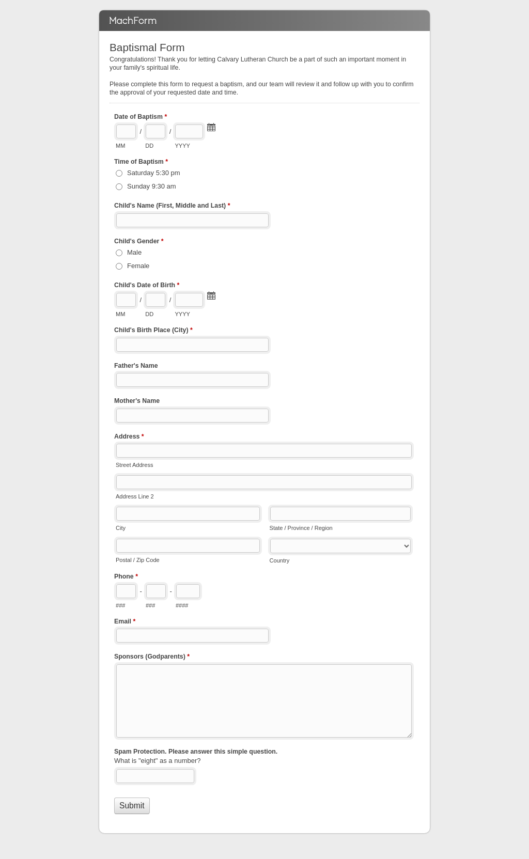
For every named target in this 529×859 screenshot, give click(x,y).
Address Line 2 (135, 496)
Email (124, 622)
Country (280, 560)
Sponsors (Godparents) (152, 657)
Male (134, 252)
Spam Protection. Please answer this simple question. (195, 751)
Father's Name (136, 365)
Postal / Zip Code (138, 560)
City (121, 528)
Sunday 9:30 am (151, 186)
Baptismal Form (264, 20)
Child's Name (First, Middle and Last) (172, 206)
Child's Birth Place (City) (153, 331)
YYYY (182, 146)
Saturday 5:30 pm (153, 173)
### (120, 605)
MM (120, 146)
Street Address (134, 465)
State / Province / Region (301, 528)
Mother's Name (137, 400)
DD (149, 146)
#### (182, 605)
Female (138, 266)
